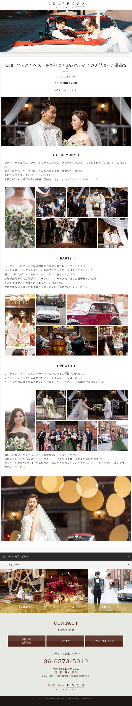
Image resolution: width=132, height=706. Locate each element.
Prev (5, 576)
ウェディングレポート (16, 556)
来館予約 (65, 641)
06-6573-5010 (66, 661)
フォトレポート (12, 564)
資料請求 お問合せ (26, 641)
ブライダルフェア (104, 641)
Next (127, 576)
